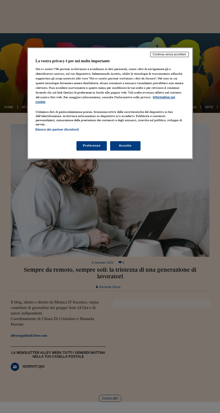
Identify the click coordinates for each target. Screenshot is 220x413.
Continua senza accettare (169, 54)
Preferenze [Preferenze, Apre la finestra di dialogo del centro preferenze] (91, 145)
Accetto (125, 145)
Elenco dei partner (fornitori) (57, 129)
